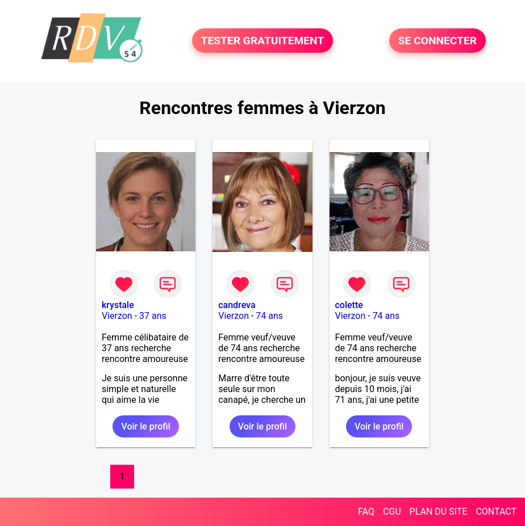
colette (349, 305)
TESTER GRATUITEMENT (262, 40)
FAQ (366, 511)
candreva (236, 305)
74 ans (269, 315)
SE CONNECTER (437, 40)
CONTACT (496, 511)
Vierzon (117, 315)
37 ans (152, 315)
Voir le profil (145, 426)
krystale (118, 305)
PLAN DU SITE (439, 511)
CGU (392, 511)
